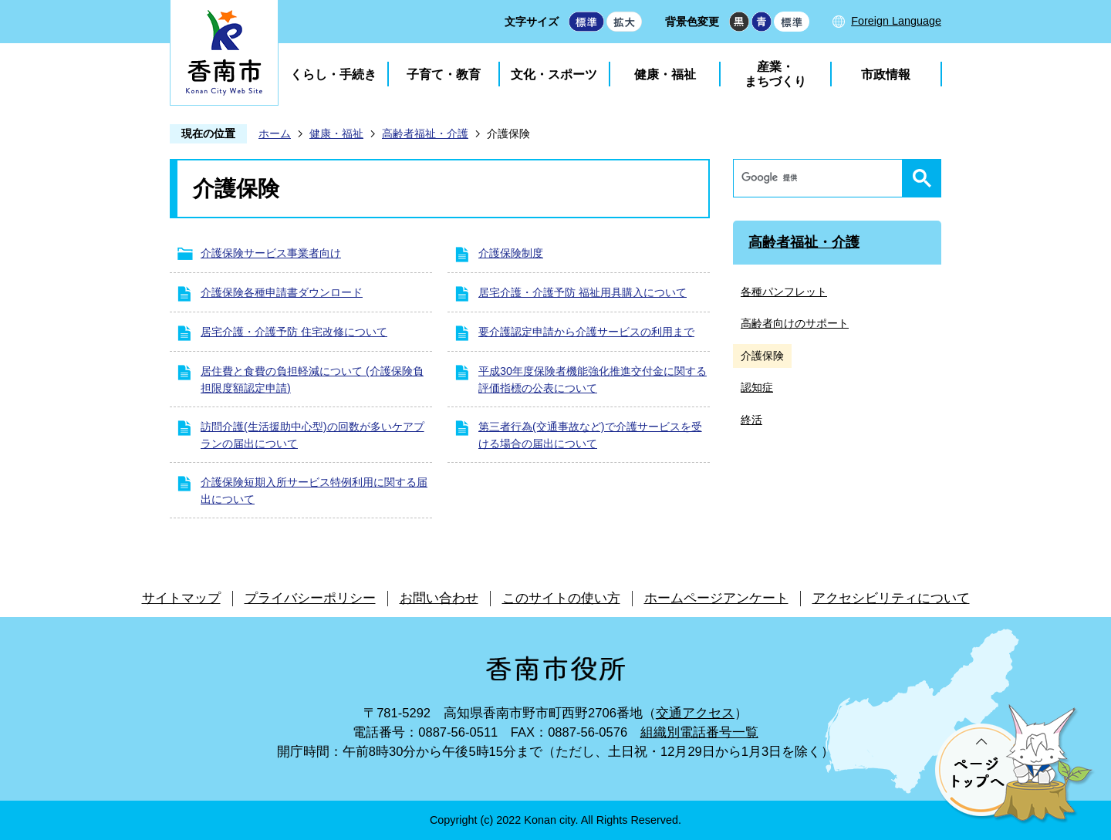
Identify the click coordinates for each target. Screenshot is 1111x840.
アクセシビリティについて (891, 598)
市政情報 (885, 74)
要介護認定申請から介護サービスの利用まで (586, 332)
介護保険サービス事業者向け (271, 253)
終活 (751, 419)
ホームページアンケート (716, 598)
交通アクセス (695, 713)
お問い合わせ (439, 598)
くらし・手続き (333, 74)
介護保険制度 (510, 253)
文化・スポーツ (554, 74)
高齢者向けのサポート (795, 323)
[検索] (821, 178)
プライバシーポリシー (310, 598)
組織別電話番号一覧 (699, 732)
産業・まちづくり (775, 74)
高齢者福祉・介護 (425, 133)
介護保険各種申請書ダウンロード (282, 292)
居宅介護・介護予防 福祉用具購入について (582, 292)
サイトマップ (181, 598)
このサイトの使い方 (561, 598)
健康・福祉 (665, 74)
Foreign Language (896, 21)
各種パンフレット (784, 291)
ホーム (274, 133)
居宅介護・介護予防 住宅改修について (294, 332)
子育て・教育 (444, 74)
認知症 (757, 387)
